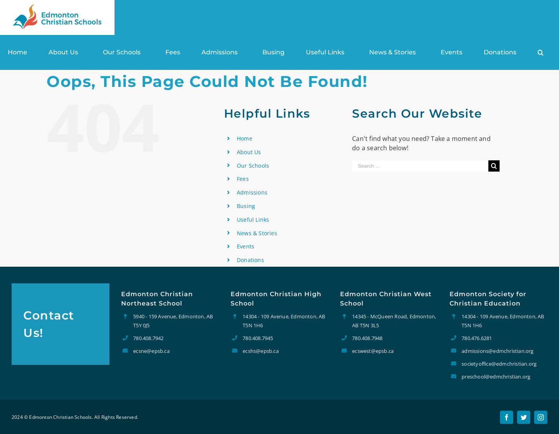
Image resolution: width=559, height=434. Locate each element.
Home (244, 138)
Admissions (252, 192)
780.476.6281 (477, 338)
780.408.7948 (367, 338)
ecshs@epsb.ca (261, 350)
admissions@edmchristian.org (497, 350)
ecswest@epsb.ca (373, 350)
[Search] (540, 52)
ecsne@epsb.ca (151, 350)
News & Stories (257, 233)
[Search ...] (420, 166)
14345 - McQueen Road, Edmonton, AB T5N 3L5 (394, 320)
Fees (243, 178)
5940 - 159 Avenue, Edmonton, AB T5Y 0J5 (173, 320)
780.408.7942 (148, 338)
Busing (246, 206)
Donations (250, 260)
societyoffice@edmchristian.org (499, 363)
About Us (249, 152)
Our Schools (253, 165)
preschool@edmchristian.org (496, 376)
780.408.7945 (258, 338)
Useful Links (253, 219)
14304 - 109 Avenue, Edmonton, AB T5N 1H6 (284, 320)
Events (245, 246)
